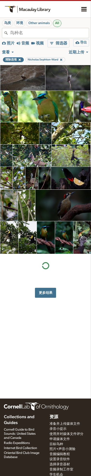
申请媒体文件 (60, 439)
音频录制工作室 (61, 469)
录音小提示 (58, 429)
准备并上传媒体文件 (65, 423)
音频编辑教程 (60, 454)
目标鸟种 (56, 444)
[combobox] (49, 33)
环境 (19, 23)
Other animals (39, 23)
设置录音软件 (60, 459)
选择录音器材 (60, 464)
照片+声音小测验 (62, 449)
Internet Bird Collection (20, 448)
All (57, 23)
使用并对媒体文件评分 (66, 434)
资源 (54, 417)
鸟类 (7, 23)
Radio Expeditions (17, 443)
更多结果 (45, 293)
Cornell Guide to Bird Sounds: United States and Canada (20, 434)
